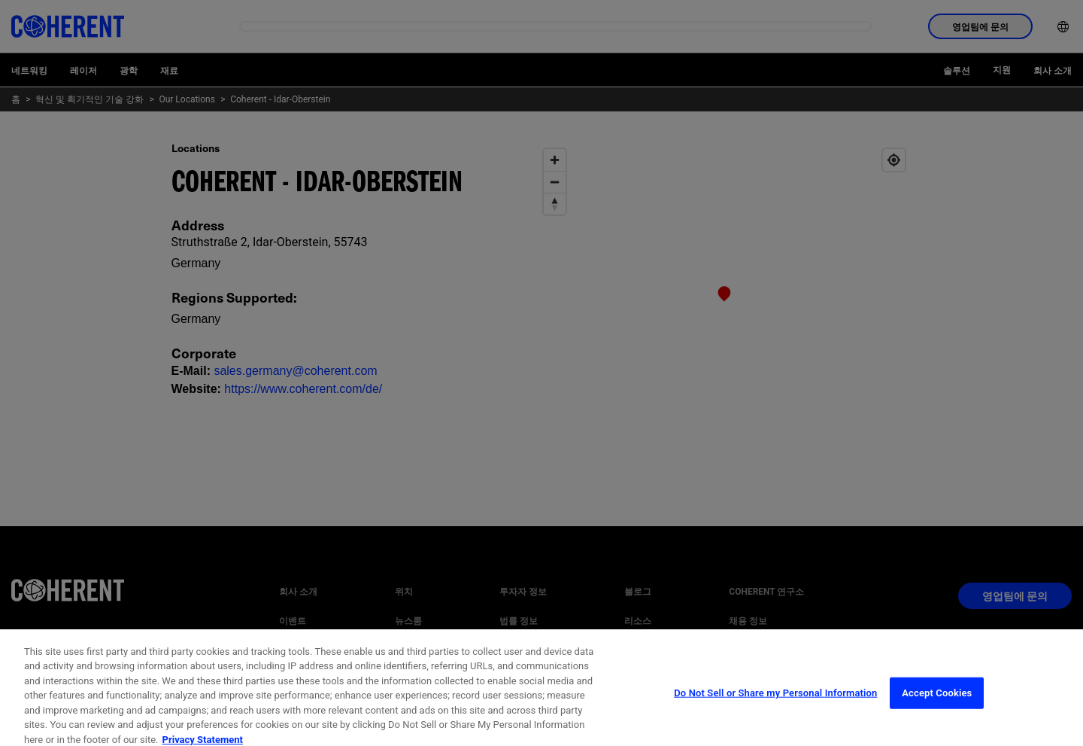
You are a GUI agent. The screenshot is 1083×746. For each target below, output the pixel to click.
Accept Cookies (937, 705)
